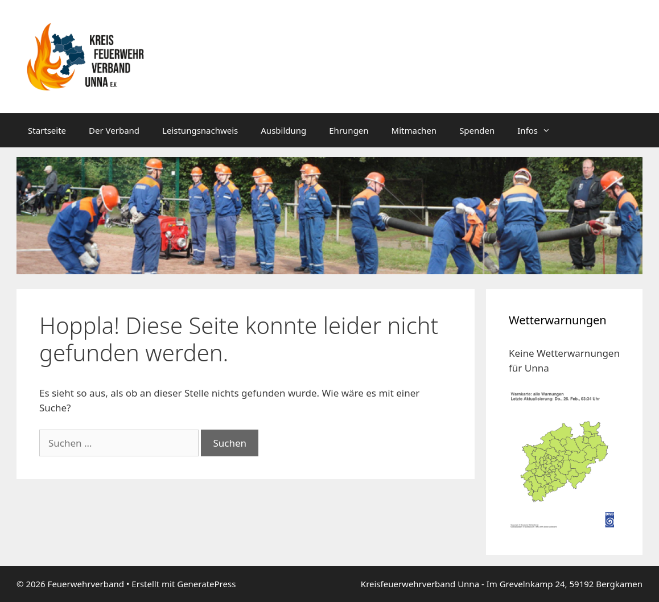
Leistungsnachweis (200, 130)
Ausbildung (283, 130)
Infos (539, 130)
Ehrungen (348, 130)
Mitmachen (414, 130)
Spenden (477, 130)
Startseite (47, 130)
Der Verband (114, 130)
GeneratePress (206, 583)
